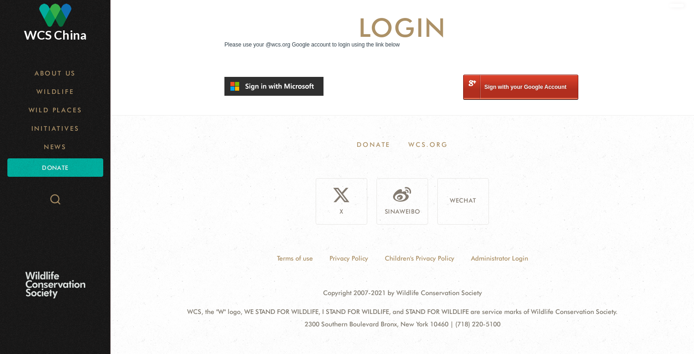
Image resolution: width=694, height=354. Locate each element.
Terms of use (295, 258)
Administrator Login (499, 258)
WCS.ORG (428, 144)
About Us (55, 73)
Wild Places (55, 110)
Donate (55, 167)
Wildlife (55, 91)
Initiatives (55, 128)
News (55, 147)
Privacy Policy (348, 258)
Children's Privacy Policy (419, 258)
